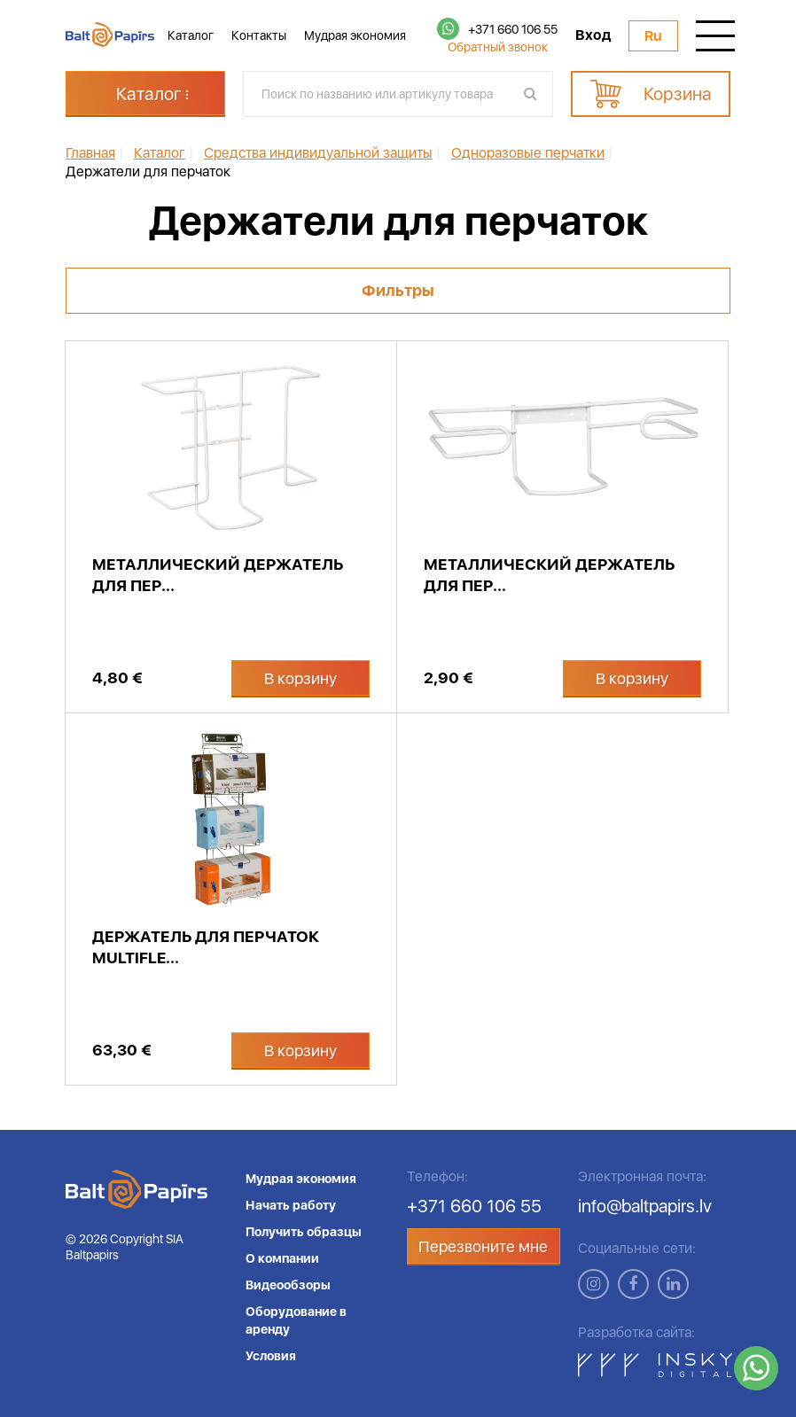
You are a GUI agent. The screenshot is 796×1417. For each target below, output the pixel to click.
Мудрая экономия (355, 35)
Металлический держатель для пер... (217, 575)
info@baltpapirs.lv (645, 1206)
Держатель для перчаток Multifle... (205, 947)
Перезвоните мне (483, 1246)
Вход (593, 35)
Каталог (191, 35)
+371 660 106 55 (513, 29)
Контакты (258, 35)
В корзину (300, 678)
